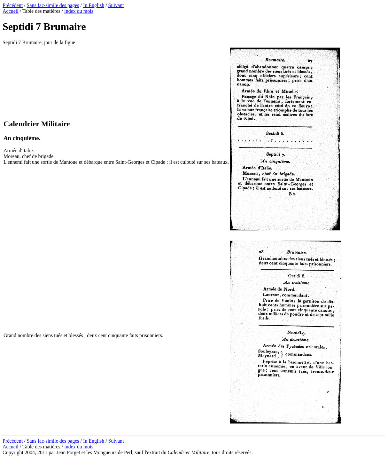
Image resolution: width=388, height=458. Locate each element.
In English (93, 5)
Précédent (13, 5)
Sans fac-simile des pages (53, 5)
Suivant (116, 5)
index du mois (78, 11)
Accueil (11, 11)
